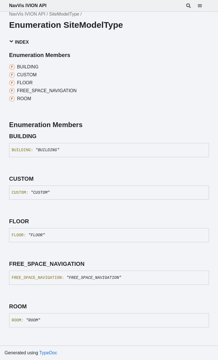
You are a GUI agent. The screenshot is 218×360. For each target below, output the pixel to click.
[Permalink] (42, 136)
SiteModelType (64, 14)
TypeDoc (48, 352)
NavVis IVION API (28, 5)
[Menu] (203, 5)
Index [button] (19, 42)
